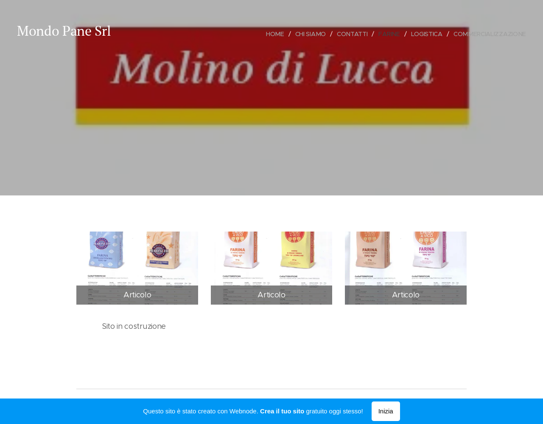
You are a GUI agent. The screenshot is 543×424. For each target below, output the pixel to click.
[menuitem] (277, 34)
